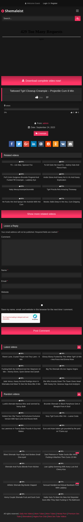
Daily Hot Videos (26, 514)
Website (5, 292)
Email (4, 281)
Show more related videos (41, 214)
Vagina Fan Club (40, 516)
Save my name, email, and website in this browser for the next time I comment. (37, 309)
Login (45, 3)
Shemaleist (12, 11)
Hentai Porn (62, 514)
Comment (5, 237)
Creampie (41, 133)
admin (45, 123)
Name (4, 270)
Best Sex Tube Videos (57, 516)
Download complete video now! (41, 80)
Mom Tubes (39, 514)
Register (54, 3)
